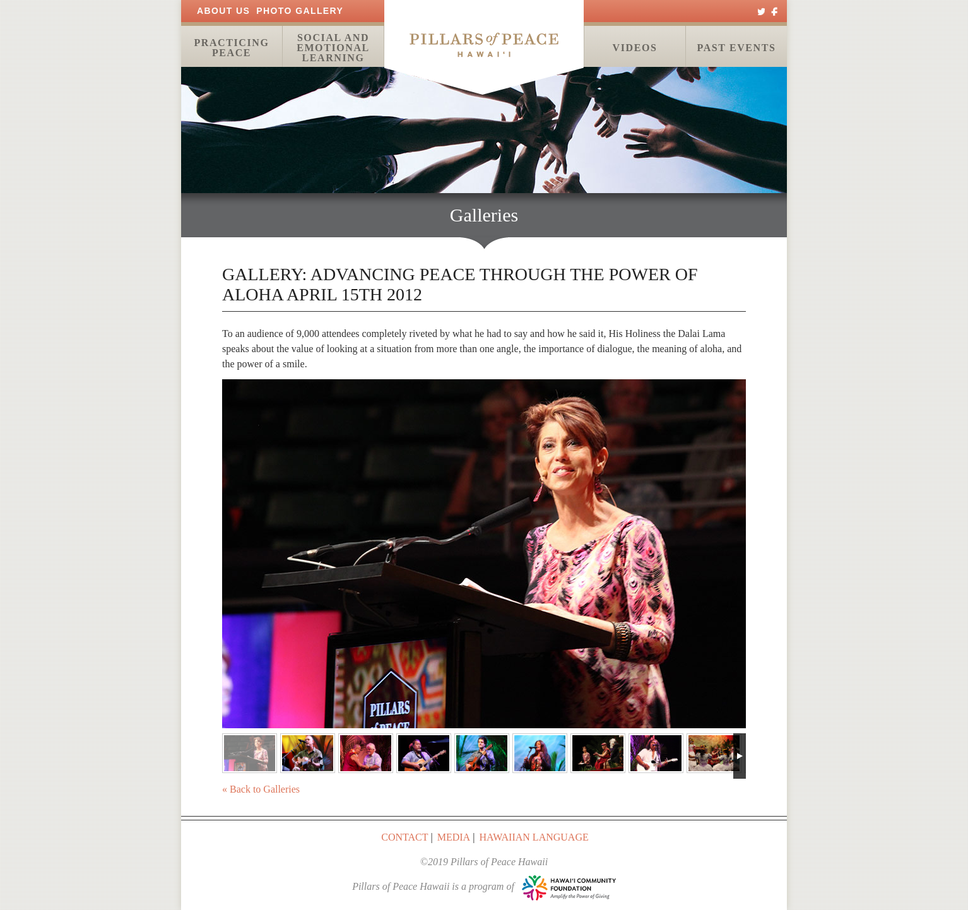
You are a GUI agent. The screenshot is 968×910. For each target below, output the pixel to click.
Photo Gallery (299, 11)
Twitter (761, 11)
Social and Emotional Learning (333, 47)
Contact (404, 837)
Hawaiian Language (533, 837)
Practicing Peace (231, 47)
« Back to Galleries (261, 789)
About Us (223, 11)
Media (453, 837)
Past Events (736, 47)
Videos (635, 47)
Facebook (774, 11)
